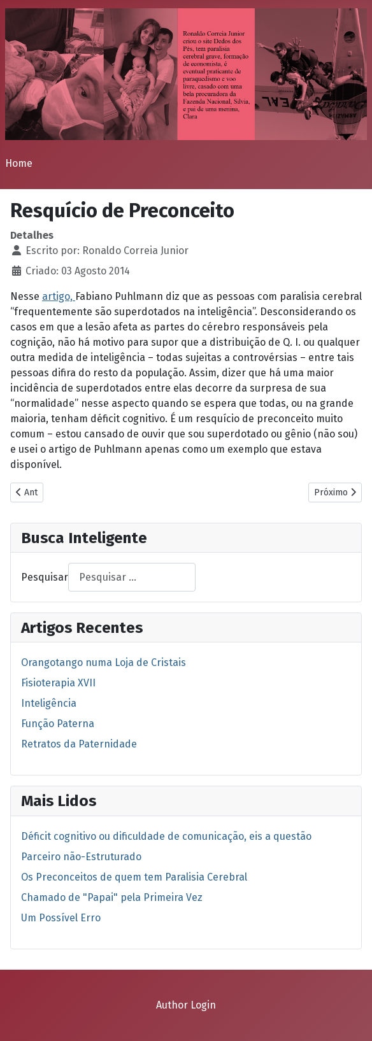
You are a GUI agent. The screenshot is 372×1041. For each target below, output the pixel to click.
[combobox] (132, 577)
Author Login (186, 1005)
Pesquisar (44, 577)
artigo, (58, 296)
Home (18, 163)
